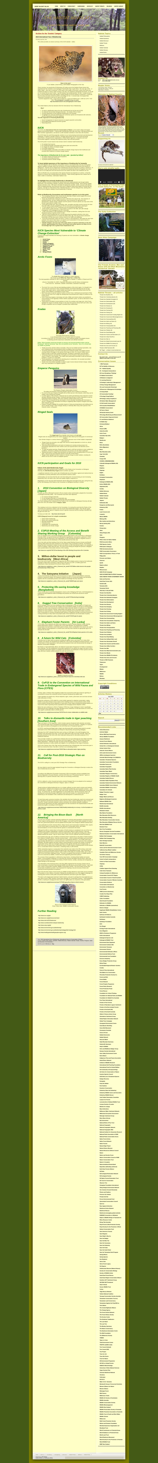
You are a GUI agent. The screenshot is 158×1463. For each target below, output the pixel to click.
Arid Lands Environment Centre (108, 752)
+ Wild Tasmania (104, 364)
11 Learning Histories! (105, 380)
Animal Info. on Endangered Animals (109, 745)
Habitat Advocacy (62, 940)
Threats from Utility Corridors (107, 646)
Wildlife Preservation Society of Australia (110, 1409)
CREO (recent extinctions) (106, 891)
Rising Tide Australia (105, 1222)
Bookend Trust (103, 826)
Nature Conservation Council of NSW (109, 1157)
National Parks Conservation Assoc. (109, 1136)
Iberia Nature (103, 1055)
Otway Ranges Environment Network (109, 1187)
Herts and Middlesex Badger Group (109, 1048)
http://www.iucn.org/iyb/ (44, 915)
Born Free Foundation (105, 829)
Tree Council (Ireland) (105, 1347)
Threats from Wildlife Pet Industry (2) (109, 343)
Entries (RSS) (39, 1458)
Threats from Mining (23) (106, 323)
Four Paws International (106, 1000)
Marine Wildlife (104, 516)
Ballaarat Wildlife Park (105, 801)
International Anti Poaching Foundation (110, 1065)
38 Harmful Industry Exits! (106, 412)
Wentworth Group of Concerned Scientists (111, 1384)
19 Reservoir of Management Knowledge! (110, 389)
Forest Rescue (103, 991)
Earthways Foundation (106, 921)
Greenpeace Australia (105, 1030)
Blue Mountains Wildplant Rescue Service (111, 822)
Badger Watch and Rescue (107, 796)
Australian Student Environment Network (110, 782)
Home (56, 6)
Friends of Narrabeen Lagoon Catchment (110, 1004)
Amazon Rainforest (105, 739)
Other (101, 530)
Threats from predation (106, 634)
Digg (53, 943)
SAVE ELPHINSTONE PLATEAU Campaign (111, 574)
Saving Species (104, 1257)
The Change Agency (105, 1310)
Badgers (102, 438)
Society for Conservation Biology (108, 1270)
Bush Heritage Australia (106, 840)
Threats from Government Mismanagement (111, 616)
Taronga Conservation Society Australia (110, 1296)
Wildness (109, 6)
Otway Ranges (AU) (105, 532)
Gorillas (102, 488)
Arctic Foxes (46, 940)
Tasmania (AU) (103, 586)
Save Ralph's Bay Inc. (105, 1236)
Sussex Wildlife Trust (105, 1287)
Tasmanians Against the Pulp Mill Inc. (109, 1303)
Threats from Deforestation (107, 599)
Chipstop (102, 863)
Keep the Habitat (104, 1083)
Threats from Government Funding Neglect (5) (111, 314)
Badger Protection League (106, 792)
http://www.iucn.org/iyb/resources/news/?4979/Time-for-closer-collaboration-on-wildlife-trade (62, 712)
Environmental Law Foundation (108, 956)
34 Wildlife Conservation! (106, 407)
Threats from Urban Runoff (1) (107, 336)
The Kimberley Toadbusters (107, 1319)
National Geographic (105, 1125)
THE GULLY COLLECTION (106, 590)
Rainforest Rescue (104, 1210)
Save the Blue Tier (104, 1240)
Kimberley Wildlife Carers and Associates (111, 1092)
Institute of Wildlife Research (107, 1062)
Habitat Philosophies (105, 36)
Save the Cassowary (105, 1243)
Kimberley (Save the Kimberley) (108, 1090)
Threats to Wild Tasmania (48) (107, 347)
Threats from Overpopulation (107, 627)
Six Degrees (103, 1266)
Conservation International (107, 884)
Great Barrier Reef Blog (106, 1025)
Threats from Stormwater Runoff (108, 641)
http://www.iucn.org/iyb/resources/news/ (48, 918)
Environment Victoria (105, 949)
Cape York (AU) (104, 454)
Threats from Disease (105, 604)
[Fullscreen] (122, 182)
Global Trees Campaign (106, 1021)
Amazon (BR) (103, 428)
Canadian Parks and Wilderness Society (110, 852)
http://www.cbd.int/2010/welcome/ (47, 920)
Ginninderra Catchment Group (108, 1016)
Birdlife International (105, 808)
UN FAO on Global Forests (107, 1363)
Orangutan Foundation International (109, 1185)
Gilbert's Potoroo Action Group (108, 1014)
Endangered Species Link (106, 937)
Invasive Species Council (106, 1074)
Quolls (101, 562)
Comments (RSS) (48, 1458)
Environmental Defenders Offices (108, 951)
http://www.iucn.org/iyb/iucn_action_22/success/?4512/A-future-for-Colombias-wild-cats (61, 676)
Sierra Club (103, 1261)
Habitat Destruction (105, 1035)
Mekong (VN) (103, 518)
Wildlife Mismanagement (106, 1404)
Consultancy (71, 6)
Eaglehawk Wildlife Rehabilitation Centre (110, 910)
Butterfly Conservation (106, 845)
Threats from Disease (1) (106, 305)
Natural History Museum (106, 1148)
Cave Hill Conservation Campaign (108, 856)
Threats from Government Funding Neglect (111, 613)
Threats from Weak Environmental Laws (110, 650)
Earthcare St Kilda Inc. (105, 914)
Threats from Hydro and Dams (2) (108, 321)
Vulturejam (102, 1377)
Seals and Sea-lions (105, 579)
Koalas (77, 940)
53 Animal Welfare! (105, 424)
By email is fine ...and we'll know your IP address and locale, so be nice (110, 357)
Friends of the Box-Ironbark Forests (109, 1007)
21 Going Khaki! (104, 391)
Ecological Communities (106, 477)
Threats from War (104, 648)
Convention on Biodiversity (107, 887)
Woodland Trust (104, 1428)
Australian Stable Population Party (109, 780)
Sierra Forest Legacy (105, 1263)
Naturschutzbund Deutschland (108, 1164)
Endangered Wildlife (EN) (106, 481)
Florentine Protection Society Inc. (108, 974)
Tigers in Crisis (104, 1340)
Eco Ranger (103, 926)
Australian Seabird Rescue (107, 778)
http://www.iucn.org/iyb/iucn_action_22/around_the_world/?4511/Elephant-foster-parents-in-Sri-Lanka (65, 632)
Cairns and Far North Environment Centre (111, 847)
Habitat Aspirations (104, 38)
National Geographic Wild (106, 1129)
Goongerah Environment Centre (108, 1023)
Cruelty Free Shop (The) (106, 893)
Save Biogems (103, 1233)
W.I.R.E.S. (102, 1379)
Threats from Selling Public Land (108, 639)
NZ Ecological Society (105, 1176)
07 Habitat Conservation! (106, 375)
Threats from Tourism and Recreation (109, 643)
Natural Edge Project (105, 1146)
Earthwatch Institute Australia (107, 917)
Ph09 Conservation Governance (108, 551)
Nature (101, 1152)
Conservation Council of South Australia (110, 877)
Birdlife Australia (104, 806)
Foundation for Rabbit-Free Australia (109, 998)
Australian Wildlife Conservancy (108, 787)
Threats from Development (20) (107, 303)
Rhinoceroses (103, 569)
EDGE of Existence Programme (108, 933)
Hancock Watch (104, 1039)
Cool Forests (103, 889)
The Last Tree (103, 1324)
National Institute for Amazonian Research (111, 1132)
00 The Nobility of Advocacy (107, 366)
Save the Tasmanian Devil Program (109, 1252)
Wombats (102, 678)
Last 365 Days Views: (103, 88)
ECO (101, 924)
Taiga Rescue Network (105, 1291)
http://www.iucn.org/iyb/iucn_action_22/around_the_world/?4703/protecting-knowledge (61, 597)
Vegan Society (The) (105, 1370)
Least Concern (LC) (105, 512)
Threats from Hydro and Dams (108, 623)
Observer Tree (103, 1183)
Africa (101, 426)
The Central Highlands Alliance (108, 1307)
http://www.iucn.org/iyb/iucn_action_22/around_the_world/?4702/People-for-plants (60, 616)
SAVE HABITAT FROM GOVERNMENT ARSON (112, 576)
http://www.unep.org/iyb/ (44, 925)
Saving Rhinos (103, 1254)
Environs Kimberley (105, 958)
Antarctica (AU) (104, 431)
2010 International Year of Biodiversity (48, 37)
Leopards (102, 514)
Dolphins (102, 468)
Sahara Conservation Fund (107, 1229)
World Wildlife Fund (105, 1441)
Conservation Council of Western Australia (111, 880)
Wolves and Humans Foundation (108, 1423)
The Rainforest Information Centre (109, 1330)
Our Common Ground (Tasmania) (108, 1189)
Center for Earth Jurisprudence (108, 859)
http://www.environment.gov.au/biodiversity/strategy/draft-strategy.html (57, 930)
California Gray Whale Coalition (108, 850)
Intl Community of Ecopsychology (109, 1069)
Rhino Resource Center (106, 1220)
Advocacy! (90, 6)
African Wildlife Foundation (107, 736)
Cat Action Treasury (105, 854)
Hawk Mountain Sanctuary (106, 1041)
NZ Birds (102, 1171)
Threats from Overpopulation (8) (107, 325)
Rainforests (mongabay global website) (110, 1213)
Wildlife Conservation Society (107, 1402)
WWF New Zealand (105, 1444)
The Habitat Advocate (68, 18)
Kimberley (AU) (104, 507)
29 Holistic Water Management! (108, 401)
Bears (101, 442)
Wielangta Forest (104, 1391)
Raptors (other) (104, 565)
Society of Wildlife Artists (106, 1273)
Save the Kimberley (105, 1245)
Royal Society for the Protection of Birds (110, 1226)
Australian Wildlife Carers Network (109, 785)
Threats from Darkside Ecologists (108, 597)
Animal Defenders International (108, 743)
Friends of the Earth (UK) (106, 1009)
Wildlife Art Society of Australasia (108, 1398)
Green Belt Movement (105, 1028)
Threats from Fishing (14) (106, 312)
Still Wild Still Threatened (106, 1282)
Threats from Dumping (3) (106, 308)
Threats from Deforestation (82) (107, 301)
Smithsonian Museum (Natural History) (110, 1268)
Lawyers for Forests (105, 1099)
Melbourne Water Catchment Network (109, 1111)
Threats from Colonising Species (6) (108, 297)
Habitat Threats (99, 6)
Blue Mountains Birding (106, 817)
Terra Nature (103, 1305)
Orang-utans (103, 528)
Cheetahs (55, 940)
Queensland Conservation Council (109, 1201)
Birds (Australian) (104, 444)
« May (99, 713)
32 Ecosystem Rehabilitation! (107, 405)
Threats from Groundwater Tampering (110, 620)
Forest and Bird (104, 977)
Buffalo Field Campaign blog (107, 838)
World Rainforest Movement (107, 1437)
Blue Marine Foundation (106, 813)
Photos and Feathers (105, 1192)
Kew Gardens (103, 1085)
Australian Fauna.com (105, 764)
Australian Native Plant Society (108, 769)
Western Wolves (104, 1388)
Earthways (102, 919)
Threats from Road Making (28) (107, 332)
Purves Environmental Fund (107, 1199)
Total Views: (101, 89)
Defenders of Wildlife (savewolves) (109, 905)
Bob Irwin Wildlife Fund (106, 824)
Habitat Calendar (71, 940)
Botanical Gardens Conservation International (112, 833)
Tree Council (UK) (104, 1349)
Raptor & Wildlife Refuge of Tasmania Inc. (111, 1217)
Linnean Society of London (107, 1104)
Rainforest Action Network (107, 1208)
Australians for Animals (106, 789)
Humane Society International (107, 1051)
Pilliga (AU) (103, 555)
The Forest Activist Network (107, 1312)
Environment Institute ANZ (107, 944)
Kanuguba (102, 1081)
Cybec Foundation (104, 898)
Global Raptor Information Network (109, 1018)
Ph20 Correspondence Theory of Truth (110, 553)
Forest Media (103, 979)
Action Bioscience (104, 729)
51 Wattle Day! (103, 421)
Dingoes (102, 465)
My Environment (104, 1120)
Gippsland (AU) (104, 486)
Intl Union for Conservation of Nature (109, 1072)
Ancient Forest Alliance (106, 741)
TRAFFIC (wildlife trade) (106, 1344)
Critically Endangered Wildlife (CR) (109, 463)
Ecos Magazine (104, 930)
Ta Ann (101, 1289)
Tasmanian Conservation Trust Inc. (109, 1298)
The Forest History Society (107, 1314)
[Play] (101, 182)
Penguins (86, 940)
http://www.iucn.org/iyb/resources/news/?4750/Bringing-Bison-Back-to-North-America (61, 882)
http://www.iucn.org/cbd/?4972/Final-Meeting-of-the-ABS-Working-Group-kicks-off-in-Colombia (63, 550)
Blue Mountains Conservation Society (110, 819)
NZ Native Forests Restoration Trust (109, 1178)
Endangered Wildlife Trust (106, 940)
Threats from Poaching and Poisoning (110, 629)
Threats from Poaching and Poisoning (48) (110, 328)
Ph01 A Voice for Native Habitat (108, 539)
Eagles (101, 472)
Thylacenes (103, 662)
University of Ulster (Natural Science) (109, 1367)
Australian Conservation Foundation (109, 762)
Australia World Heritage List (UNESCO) (110, 757)
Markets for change (105, 1106)
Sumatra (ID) (103, 583)
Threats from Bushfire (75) (106, 294)
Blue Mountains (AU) (105, 451)
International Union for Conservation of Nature (71, 939)
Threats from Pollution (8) (106, 330)
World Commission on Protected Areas (110, 1430)
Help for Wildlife (104, 1046)
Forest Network (104, 981)
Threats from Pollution (105, 632)
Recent (99, 135)
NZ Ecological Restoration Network (109, 1173)
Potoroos (102, 560)
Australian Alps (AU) (105, 435)
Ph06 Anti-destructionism (106, 549)
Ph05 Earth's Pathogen (106, 546)
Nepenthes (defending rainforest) (108, 1166)
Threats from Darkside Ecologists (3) (109, 299)
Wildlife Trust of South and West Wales (110, 1414)
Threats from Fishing (105, 611)
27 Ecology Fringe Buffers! (107, 396)
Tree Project (103, 1351)
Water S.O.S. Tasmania (106, 1381)
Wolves (101, 676)
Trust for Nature (104, 1358)
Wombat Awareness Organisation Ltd (109, 1425)
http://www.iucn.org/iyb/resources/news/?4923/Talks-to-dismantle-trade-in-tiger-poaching (61, 749)
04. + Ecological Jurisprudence (108, 370)
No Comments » (49, 941)
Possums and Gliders (105, 558)
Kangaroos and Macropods (107, 505)
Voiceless (102, 1374)
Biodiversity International (106, 803)
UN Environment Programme (107, 1361)
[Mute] (119, 182)
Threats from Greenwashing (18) (108, 319)
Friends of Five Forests (106, 1002)
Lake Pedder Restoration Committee (109, 1097)
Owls (101, 535)
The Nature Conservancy (106, 1328)
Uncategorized (103, 666)
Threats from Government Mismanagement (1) (111, 316)
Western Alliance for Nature (107, 1386)
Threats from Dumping (106, 606)
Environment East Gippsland (107, 942)
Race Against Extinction (106, 1206)
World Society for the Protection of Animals (111, 1439)
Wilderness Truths (104, 1395)
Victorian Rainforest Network (107, 1372)
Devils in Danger (104, 907)
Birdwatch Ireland (104, 810)
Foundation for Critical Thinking (108, 993)
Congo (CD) (103, 458)
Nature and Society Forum (106, 1155)
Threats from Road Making (107, 636)
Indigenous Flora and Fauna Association (110, 1058)
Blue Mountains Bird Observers (108, 815)
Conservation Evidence (106, 882)
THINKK (102, 1337)
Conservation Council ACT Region (109, 875)
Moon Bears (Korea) (105, 1118)
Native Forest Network (105, 1141)
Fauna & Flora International (107, 970)
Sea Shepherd (103, 1259)
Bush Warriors (103, 843)
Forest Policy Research (106, 986)
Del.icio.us (48, 943)
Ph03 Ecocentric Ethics (106, 542)
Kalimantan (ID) (104, 502)
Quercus (102, 1203)
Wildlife (102, 673)
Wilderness (103, 671)
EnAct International (105, 935)
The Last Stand (104, 1321)
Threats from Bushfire (105, 592)
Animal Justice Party (105, 748)
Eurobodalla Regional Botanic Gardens (110, 965)
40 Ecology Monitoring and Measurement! (111, 414)
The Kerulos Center (105, 1317)
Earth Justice (103, 912)
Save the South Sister (105, 1250)
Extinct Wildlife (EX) (105, 484)
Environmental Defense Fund (107, 954)
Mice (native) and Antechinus (107, 521)
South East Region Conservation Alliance (110, 1277)
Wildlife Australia (104, 1400)
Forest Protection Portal (106, 988)
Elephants (102, 479)
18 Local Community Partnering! (108, 387)
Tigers (101, 664)
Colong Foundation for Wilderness (109, 873)
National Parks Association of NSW (109, 1134)
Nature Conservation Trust (107, 1159)
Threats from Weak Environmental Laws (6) (110, 341)
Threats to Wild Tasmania (106, 660)
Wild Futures (103, 1393)
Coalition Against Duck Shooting (108, 868)
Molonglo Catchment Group (107, 1115)
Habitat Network (104, 1037)
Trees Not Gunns (104, 1356)
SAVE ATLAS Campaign (106, 572)
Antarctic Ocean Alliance (106, 750)
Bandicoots (103, 440)
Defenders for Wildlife (105, 903)
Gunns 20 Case (104, 1032)
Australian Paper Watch (106, 771)
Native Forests (103, 1143)
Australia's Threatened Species (108, 759)
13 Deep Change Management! (108, 384)
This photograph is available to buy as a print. (67, 100)
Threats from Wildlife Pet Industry (108, 655)
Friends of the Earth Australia (107, 1011)
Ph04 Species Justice (105, 544)
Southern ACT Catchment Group (108, 1280)
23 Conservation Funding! (106, 394)
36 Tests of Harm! (104, 410)
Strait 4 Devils (103, 1284)
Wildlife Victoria (104, 1416)
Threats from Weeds (105, 653)
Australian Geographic (106, 766)
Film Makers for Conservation (107, 972)
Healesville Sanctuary (105, 1044)
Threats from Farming (105, 609)
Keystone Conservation (106, 1088)
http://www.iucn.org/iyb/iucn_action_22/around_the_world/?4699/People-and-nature (60, 581)
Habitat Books (103, 52)
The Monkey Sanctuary (106, 1326)
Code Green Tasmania (105, 870)
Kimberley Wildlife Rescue (106, 1095)
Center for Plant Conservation (107, 861)
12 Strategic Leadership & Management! (110, 382)
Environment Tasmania (106, 947)
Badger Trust (103, 794)
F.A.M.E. (102, 967)
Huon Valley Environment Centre (108, 1053)
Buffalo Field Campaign (106, 836)
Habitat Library (118, 6)
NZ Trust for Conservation (106, 1180)
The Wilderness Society (106, 1335)
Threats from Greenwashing (107, 618)
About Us (62, 6)
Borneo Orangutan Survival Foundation (110, 831)
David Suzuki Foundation (106, 900)
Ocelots (82, 940)
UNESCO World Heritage (106, 1365)
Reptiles (102, 567)
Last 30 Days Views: (103, 87)
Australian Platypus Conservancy (108, 773)
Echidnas (102, 475)
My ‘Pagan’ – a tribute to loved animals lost (110, 350)
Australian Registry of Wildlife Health (109, 776)
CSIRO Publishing (104, 896)
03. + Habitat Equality (105, 368)
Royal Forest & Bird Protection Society (110, 1224)
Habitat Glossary (104, 50)
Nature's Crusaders (105, 1162)
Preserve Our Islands (105, 1194)
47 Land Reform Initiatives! (107, 419)
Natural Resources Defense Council (109, 1150)
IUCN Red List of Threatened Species (109, 1076)
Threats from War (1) (105, 339)
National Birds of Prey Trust (107, 1122)
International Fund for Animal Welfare (109, 1067)
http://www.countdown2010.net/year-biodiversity (51, 923)
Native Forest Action (105, 1139)
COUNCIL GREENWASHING (107, 461)
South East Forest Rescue (106, 1275)
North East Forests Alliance (107, 1169)
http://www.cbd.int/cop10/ (58, 514)
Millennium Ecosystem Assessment (109, 1113)
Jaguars (102, 500)
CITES (101, 866)
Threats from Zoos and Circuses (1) (108, 345)
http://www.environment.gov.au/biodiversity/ (49, 927)
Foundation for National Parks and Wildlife (111, 995)
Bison (50, 940)
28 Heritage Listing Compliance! (108, 398)
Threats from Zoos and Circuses (108, 657)
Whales (102, 669)
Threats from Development (107, 602)
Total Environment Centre (106, 1342)
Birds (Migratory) (104, 447)
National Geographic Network (107, 1127)
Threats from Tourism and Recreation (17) (110, 334)
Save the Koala (104, 1247)
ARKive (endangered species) (107, 755)
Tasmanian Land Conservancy (108, 1300)
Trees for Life (103, 1354)
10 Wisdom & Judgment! (106, 377)
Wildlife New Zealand (105, 1407)
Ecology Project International (107, 928)
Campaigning (81, 6)
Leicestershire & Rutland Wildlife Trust (110, 1102)
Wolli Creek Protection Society (108, 1421)
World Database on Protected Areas (109, 1432)
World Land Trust (104, 1435)
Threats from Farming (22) (106, 310)
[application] (111, 176)
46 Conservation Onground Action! (109, 417)
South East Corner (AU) (106, 581)
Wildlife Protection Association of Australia (111, 1411)
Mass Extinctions (104, 1109)
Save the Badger (104, 1238)
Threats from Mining (105, 625)
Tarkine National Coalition (106, 1294)
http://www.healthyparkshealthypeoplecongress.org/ (52, 932)
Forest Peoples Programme (107, 984)
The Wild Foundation (105, 1333)
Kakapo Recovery (104, 1078)
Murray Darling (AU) (105, 523)
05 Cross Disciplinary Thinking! (108, 373)
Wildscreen (103, 1418)
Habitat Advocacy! (104, 40)
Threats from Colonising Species (108, 595)
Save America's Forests (106, 1231)
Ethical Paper (103, 963)
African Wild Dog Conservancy (108, 734)
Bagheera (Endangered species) (108, 799)
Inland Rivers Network (105, 1060)
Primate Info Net (104, 1196)
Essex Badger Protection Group (108, 961)
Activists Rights (104, 732)
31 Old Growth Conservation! (107, 403)
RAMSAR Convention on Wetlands (109, 1215)
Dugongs (102, 470)
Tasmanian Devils (104, 588)
